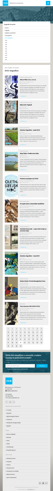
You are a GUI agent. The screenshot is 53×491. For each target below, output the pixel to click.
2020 (6, 53)
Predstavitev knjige (24, 226)
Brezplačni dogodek (24, 127)
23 (24, 335)
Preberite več (23, 96)
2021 (6, 51)
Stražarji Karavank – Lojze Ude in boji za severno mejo (33, 230)
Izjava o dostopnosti (11, 477)
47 (12, 346)
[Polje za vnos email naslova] (20, 366)
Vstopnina (8, 461)
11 (12, 332)
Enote (7, 440)
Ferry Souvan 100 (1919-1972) (30, 306)
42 (28, 342)
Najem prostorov (10, 474)
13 (20, 332)
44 (37, 342)
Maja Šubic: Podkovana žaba (29, 153)
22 (20, 335)
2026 (6, 40)
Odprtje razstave (28, 77)
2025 (6, 42)
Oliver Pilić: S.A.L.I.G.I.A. (28, 80)
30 (16, 339)
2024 (6, 44)
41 (24, 342)
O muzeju (8, 410)
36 (41, 339)
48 (16, 346)
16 (33, 332)
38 (12, 342)
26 (37, 335)
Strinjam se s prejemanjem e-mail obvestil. (16, 369)
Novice (6, 28)
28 (8, 339)
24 (28, 335)
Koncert (22, 77)
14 (24, 332)
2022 (6, 48)
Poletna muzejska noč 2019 (29, 179)
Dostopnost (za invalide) (12, 471)
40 (20, 342)
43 (33, 342)
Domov (6, 67)
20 (12, 335)
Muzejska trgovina (11, 450)
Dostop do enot (10, 468)
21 (16, 335)
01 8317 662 (9, 389)
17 (37, 332)
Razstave (8, 437)
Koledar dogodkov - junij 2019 (30, 130)
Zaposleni (8, 413)
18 (41, 332)
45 (41, 342)
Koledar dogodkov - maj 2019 (29, 256)
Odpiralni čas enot (10, 458)
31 (20, 339)
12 (16, 332)
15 (28, 332)
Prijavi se (42, 366)
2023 (6, 46)
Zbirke (8, 443)
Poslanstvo (9, 419)
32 (24, 339)
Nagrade (8, 426)
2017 (6, 59)
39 (16, 342)
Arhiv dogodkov (8, 38)
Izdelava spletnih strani (22, 489)
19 (8, 335)
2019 (6, 55)
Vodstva (8, 465)
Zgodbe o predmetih (9, 33)
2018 (6, 57)
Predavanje (22, 304)
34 (33, 339)
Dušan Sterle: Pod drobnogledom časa (32, 281)
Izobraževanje (9, 447)
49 (20, 346)
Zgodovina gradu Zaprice (12, 416)
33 (28, 339)
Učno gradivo (8, 35)
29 (12, 339)
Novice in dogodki (10, 434)
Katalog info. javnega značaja (13, 422)
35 (37, 339)
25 (33, 335)
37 (8, 342)
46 (8, 346)
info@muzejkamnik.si (12, 391)
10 (8, 332)
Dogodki (6, 30)
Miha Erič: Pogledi (26, 105)
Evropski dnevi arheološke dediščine (32, 204)
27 (41, 335)
